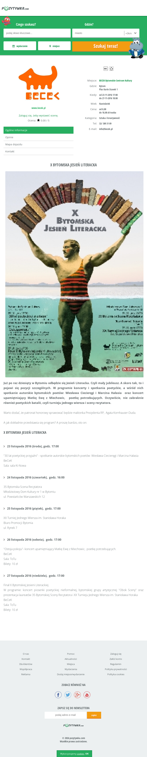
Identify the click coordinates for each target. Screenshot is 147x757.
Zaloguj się (115, 653)
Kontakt (9, 151)
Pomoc (71, 653)
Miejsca (71, 664)
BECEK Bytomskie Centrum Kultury (115, 80)
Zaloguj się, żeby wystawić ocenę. (38, 115)
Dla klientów (25, 664)
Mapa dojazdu (13, 144)
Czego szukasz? (26, 24)
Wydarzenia (71, 669)
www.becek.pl (39, 108)
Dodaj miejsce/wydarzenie (70, 674)
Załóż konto (116, 658)
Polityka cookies (115, 674)
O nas (26, 653)
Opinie (9, 137)
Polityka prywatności (116, 669)
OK (87, 753)
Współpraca (26, 669)
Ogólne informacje (16, 130)
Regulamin (115, 664)
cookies (80, 753)
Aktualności (71, 658)
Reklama (25, 674)
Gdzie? (89, 24)
